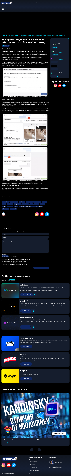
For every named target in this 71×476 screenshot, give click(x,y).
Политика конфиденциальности (8, 473)
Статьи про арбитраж (33, 459)
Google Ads (10, 206)
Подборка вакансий (33, 467)
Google (4, 206)
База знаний (13, 208)
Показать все (12, 280)
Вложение (4, 254)
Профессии (25, 204)
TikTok (16, 206)
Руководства (29, 201)
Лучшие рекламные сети (34, 462)
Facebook (42, 204)
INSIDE (23, 354)
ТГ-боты (30, 472)
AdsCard (24, 285)
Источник (4, 192)
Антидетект (60, 59)
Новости (44, 201)
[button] (3, 8)
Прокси (59, 73)
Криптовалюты (14, 201)
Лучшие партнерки (33, 461)
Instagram (22, 206)
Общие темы (5, 208)
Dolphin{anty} (26, 317)
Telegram (36, 204)
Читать (5, 443)
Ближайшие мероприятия (34, 465)
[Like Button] (2, 196)
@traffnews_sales (58, 467)
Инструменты (37, 201)
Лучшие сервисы (33, 464)
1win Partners (26, 338)
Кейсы (4, 204)
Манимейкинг (6, 201)
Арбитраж (22, 201)
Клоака (59, 66)
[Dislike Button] (7, 196)
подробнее (26, 346)
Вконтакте (28, 206)
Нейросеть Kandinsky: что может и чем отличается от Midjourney (23, 439)
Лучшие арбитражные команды (36, 469)
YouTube (35, 206)
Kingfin (23, 371)
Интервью (10, 204)
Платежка (60, 52)
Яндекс (40, 206)
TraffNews (9, 214)
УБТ (31, 204)
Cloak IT (24, 301)
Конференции (18, 204)
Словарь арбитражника (34, 470)
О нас (30, 473)
